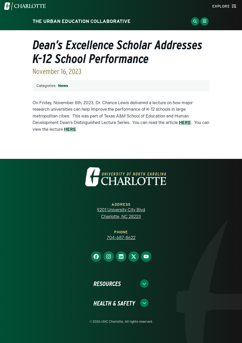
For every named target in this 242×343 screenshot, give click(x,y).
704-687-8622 (121, 237)
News (63, 86)
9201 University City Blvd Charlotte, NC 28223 (121, 213)
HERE (185, 122)
